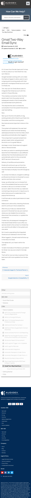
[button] (28, 3)
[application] (15, 59)
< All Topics (6, 27)
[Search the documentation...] (13, 17)
